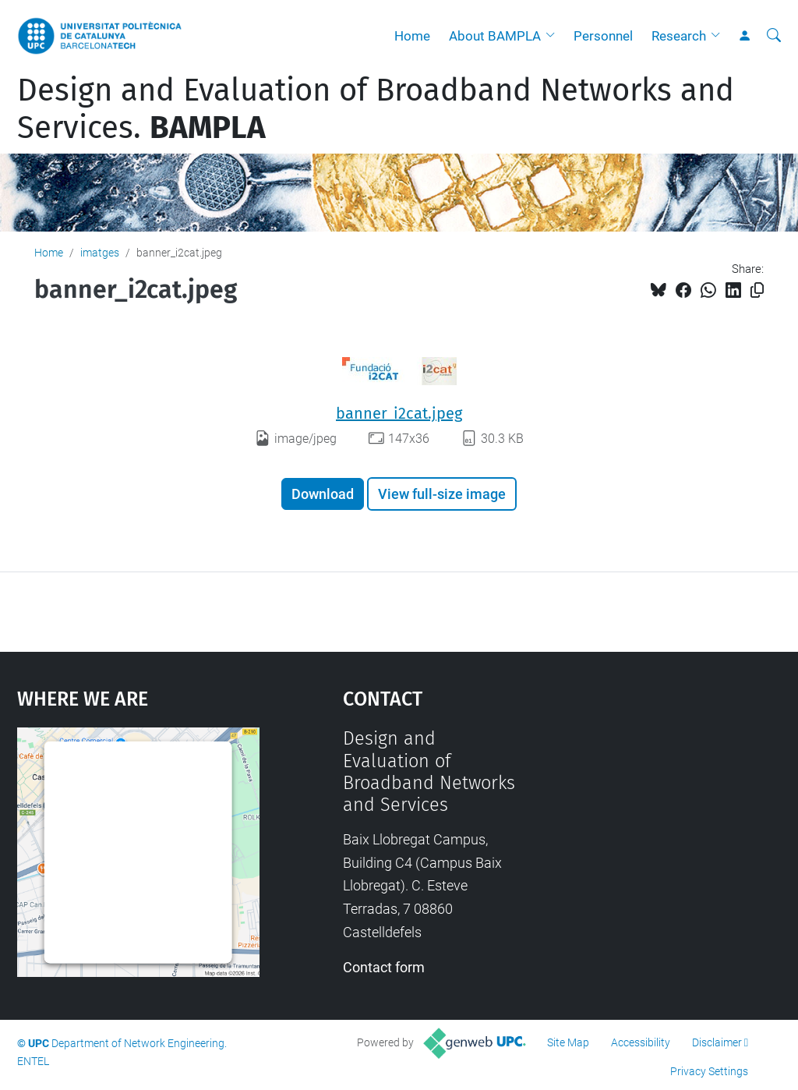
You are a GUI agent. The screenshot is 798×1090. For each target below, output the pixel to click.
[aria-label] (774, 36)
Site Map (568, 1042)
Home (412, 36)
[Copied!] (757, 290)
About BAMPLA (495, 36)
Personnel (603, 36)
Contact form (384, 967)
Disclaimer (717, 1042)
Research (678, 36)
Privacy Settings (709, 1071)
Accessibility (640, 1042)
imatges (99, 252)
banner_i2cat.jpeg (399, 413)
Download (322, 494)
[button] (554, 36)
